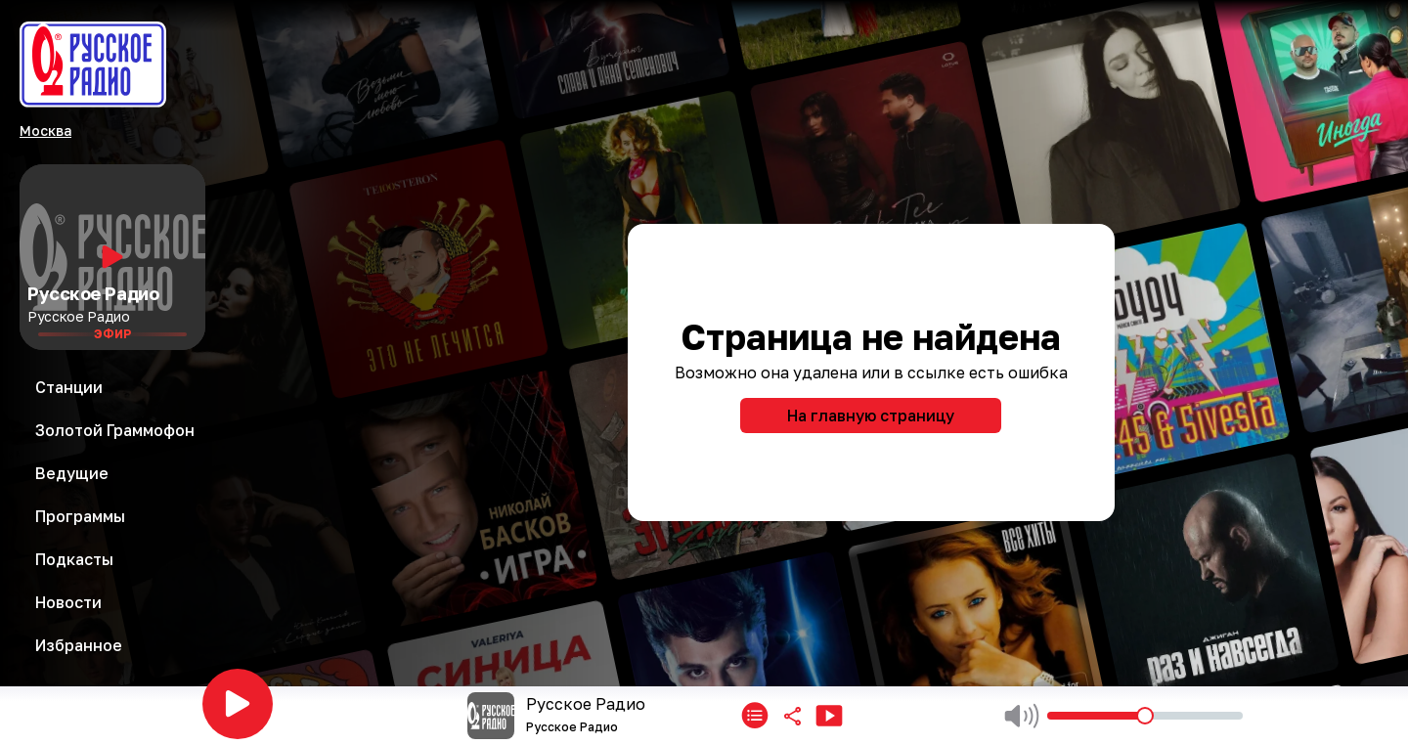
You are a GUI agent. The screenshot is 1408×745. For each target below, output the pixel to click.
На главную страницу (870, 415)
